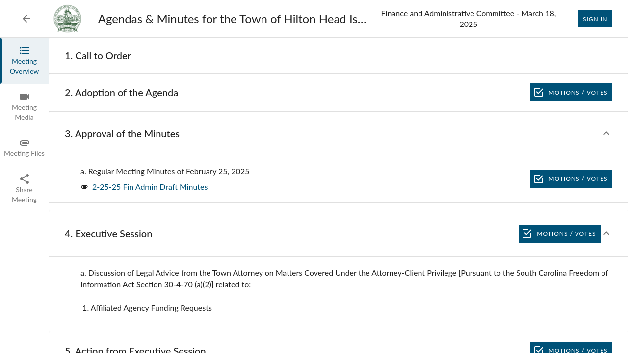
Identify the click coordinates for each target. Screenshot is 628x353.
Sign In (595, 18)
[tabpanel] (338, 195)
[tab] (24, 61)
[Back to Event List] (26, 18)
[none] (98, 55)
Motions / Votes (571, 92)
